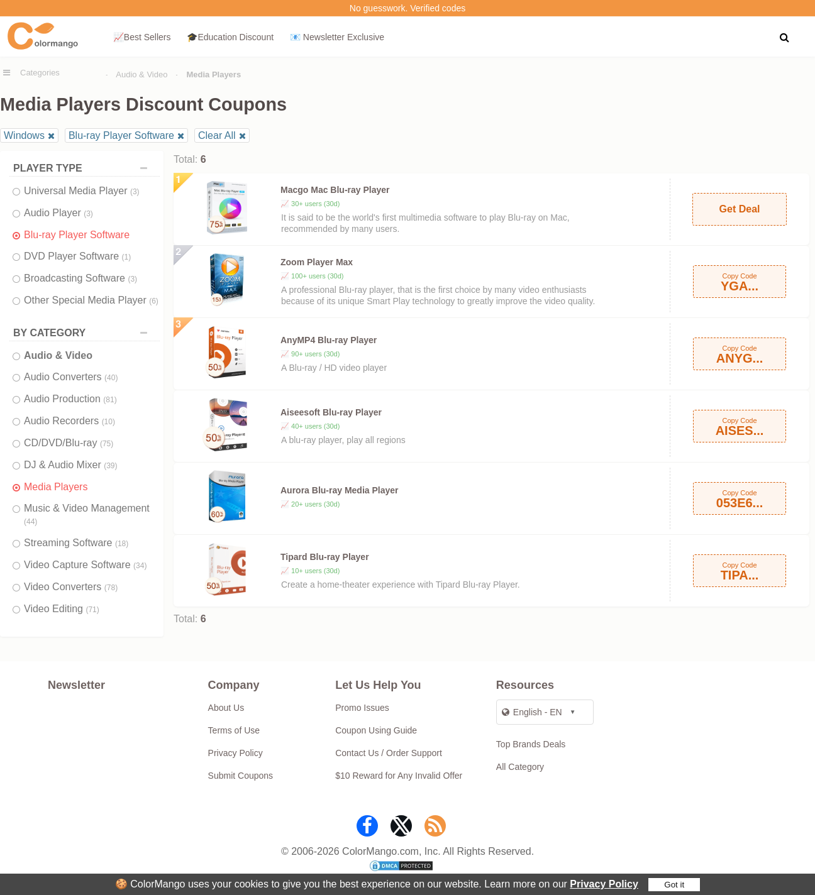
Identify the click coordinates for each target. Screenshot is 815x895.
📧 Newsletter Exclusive (337, 37)
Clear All (217, 135)
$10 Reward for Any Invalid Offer (398, 776)
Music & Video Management (87, 514)
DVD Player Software (77, 256)
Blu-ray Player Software (121, 135)
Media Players (55, 486)
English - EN (532, 712)
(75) (106, 443)
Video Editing (61, 608)
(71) (92, 609)
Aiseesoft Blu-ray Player (331, 412)
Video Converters (71, 586)
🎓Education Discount (230, 37)
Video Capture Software (85, 564)
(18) (121, 543)
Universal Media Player (82, 190)
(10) (108, 421)
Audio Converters (71, 376)
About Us (226, 708)
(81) (109, 399)
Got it (674, 884)
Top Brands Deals (531, 744)
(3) (135, 191)
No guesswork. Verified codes (407, 8)
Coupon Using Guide (376, 730)
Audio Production (70, 398)
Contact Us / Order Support (388, 753)
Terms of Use (234, 730)
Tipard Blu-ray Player (324, 557)
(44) (30, 521)
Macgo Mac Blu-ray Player (335, 190)
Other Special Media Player (91, 300)
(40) (111, 377)
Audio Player (58, 212)
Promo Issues (362, 708)
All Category (520, 767)
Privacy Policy (604, 884)
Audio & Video (141, 74)
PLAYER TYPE (83, 168)
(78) (111, 587)
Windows (24, 135)
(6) (153, 301)
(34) (140, 565)
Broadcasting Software (80, 278)
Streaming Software (76, 542)
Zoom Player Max (316, 262)
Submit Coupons (241, 776)
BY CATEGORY (83, 333)
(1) (126, 257)
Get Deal (739, 209)
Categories (40, 72)
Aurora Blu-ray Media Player (339, 490)
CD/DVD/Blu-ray (68, 442)
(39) (110, 465)
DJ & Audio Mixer (71, 464)
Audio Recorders (69, 420)
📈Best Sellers (142, 37)
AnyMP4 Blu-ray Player (328, 340)
